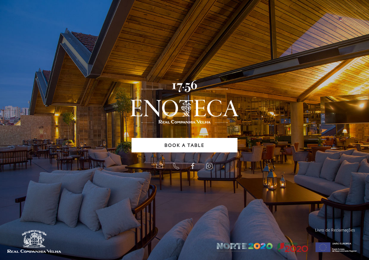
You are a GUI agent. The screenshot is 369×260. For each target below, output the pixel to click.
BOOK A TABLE (184, 145)
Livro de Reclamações (335, 230)
